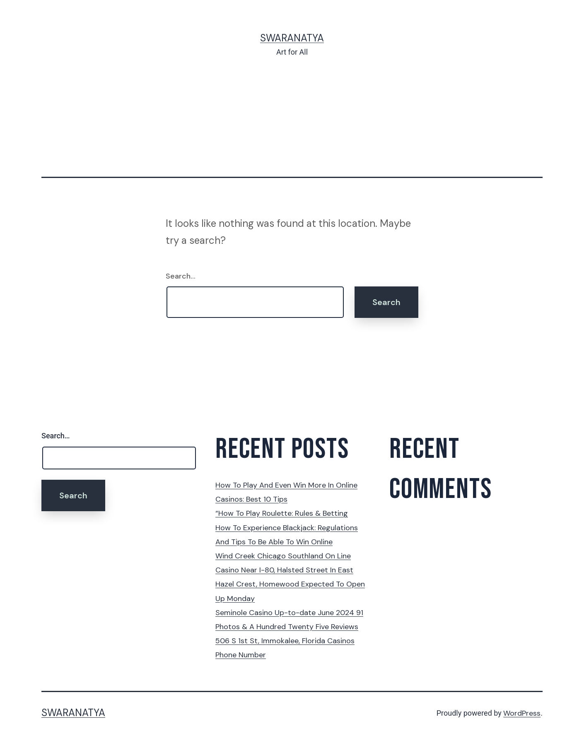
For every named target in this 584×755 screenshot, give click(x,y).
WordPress (522, 713)
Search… (180, 276)
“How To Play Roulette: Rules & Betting (281, 513)
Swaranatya (292, 37)
